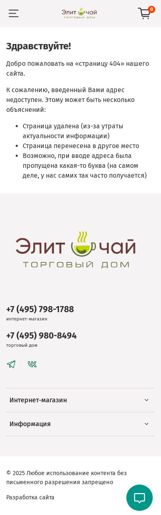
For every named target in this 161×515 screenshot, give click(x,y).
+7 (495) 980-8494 (41, 336)
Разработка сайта (30, 497)
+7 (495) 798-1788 (40, 309)
